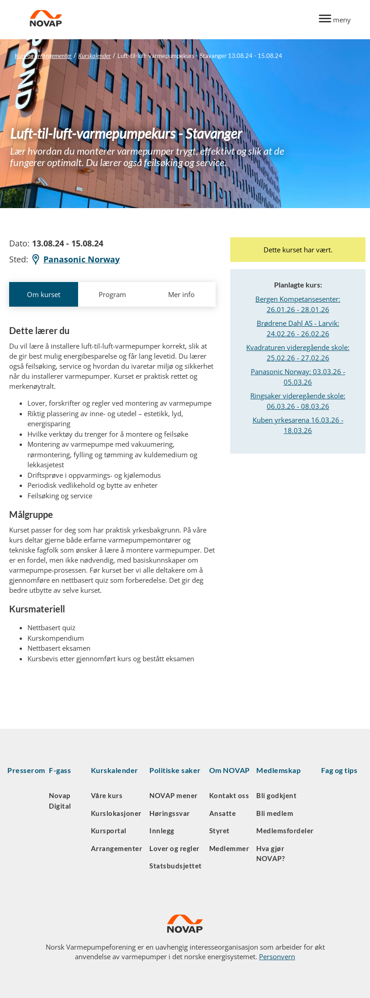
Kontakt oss (229, 795)
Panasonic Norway (75, 259)
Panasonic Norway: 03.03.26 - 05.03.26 (298, 377)
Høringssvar (169, 813)
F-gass (60, 770)
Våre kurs (107, 795)
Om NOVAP (229, 770)
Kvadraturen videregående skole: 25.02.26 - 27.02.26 (297, 352)
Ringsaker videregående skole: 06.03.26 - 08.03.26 (297, 401)
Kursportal (109, 830)
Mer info (181, 294)
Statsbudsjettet (175, 866)
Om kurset (43, 294)
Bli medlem (274, 813)
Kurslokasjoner (116, 813)
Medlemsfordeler (285, 830)
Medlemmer (229, 848)
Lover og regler (174, 848)
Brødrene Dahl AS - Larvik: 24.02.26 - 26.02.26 (298, 328)
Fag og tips (339, 770)
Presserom (26, 770)
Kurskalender (94, 55)
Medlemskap (278, 770)
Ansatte (222, 813)
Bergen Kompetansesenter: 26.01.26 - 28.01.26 (297, 304)
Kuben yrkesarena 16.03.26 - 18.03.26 (298, 425)
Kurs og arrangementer (43, 55)
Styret (219, 830)
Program (112, 294)
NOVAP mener (173, 795)
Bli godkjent (276, 795)
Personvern (277, 956)
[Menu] (335, 20)
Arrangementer (117, 848)
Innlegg (161, 830)
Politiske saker (175, 770)
